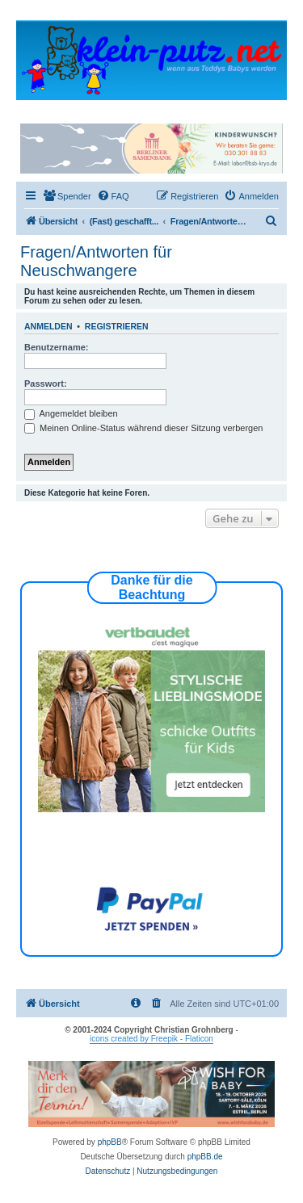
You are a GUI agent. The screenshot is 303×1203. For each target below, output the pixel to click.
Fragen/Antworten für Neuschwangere (96, 261)
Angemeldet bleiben (71, 413)
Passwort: (45, 383)
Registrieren (117, 326)
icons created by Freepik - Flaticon (151, 1038)
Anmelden (48, 326)
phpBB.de (205, 1156)
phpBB (110, 1142)
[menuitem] (67, 196)
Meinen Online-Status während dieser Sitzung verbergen (143, 428)
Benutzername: (56, 347)
